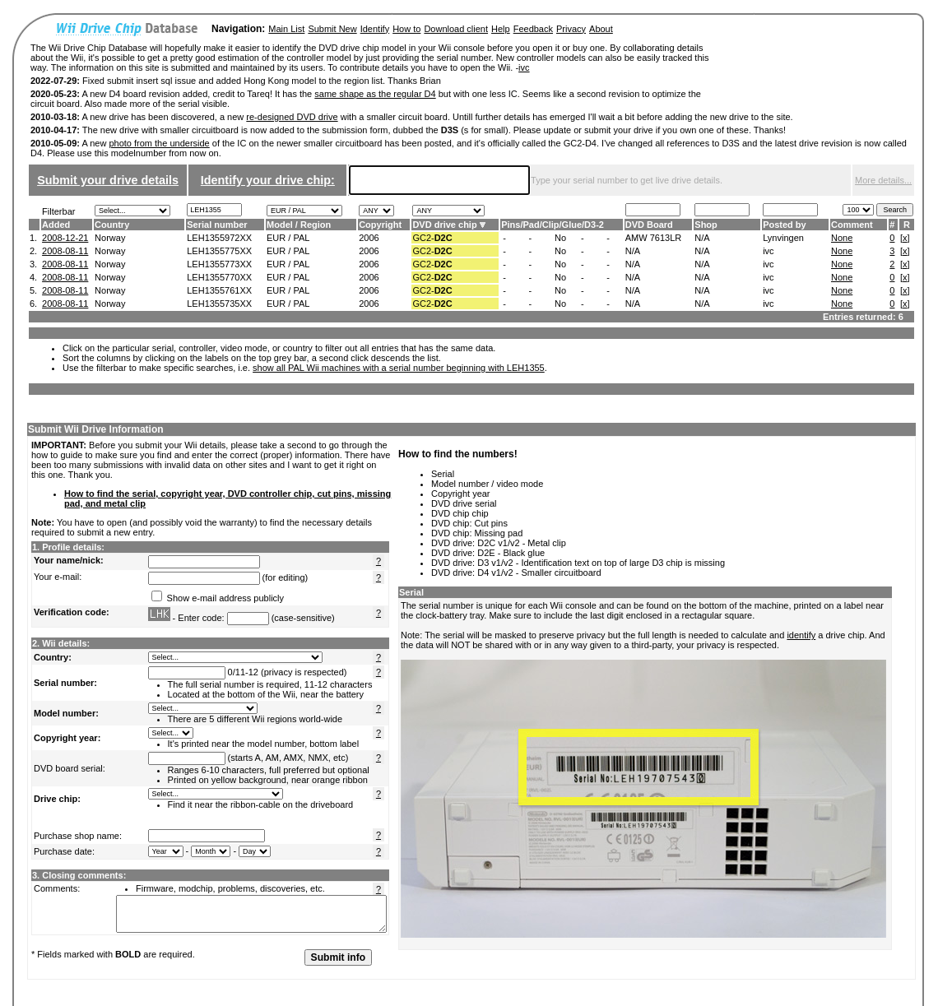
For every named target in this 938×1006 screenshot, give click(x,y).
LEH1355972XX (219, 238)
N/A (701, 238)
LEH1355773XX (219, 264)
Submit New (332, 29)
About (601, 29)
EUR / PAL (288, 238)
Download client (456, 29)
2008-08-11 (65, 251)
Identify (374, 29)
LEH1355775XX (219, 251)
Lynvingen (783, 238)
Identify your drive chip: (268, 180)
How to (406, 29)
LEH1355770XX (219, 277)
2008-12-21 (65, 238)
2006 (368, 238)
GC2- (432, 238)
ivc (523, 67)
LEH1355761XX (219, 290)
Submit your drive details (108, 180)
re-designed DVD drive (291, 117)
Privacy (571, 29)
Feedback (533, 29)
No (560, 238)
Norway (110, 238)
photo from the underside (159, 143)
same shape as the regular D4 (374, 94)
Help (500, 29)
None (841, 238)
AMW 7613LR (653, 238)
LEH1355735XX (219, 303)
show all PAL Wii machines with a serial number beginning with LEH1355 (399, 368)
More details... (883, 180)
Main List (286, 29)
